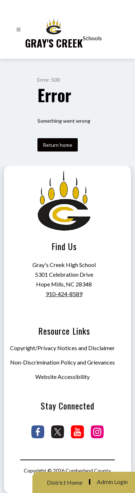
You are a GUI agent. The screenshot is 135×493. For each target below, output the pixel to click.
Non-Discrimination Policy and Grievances (62, 362)
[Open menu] (18, 30)
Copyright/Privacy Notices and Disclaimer (62, 347)
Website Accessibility (62, 376)
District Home (64, 482)
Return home (57, 145)
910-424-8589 (64, 293)
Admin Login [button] (112, 482)
